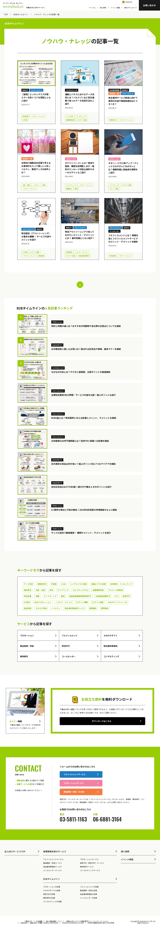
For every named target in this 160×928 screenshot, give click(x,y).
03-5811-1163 (73, 819)
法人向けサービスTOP (14, 851)
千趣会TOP (28, 921)
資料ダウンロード (130, 7)
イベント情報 (115, 7)
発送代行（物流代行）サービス (92, 863)
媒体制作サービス (87, 866)
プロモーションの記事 (51, 886)
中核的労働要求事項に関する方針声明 (101, 923)
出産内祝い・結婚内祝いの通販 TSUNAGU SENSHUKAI (39, 923)
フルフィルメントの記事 (89, 886)
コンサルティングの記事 (52, 901)
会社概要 (39, 921)
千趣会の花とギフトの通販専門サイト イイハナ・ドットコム (87, 921)
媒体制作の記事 (49, 898)
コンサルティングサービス (90, 870)
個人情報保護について (54, 921)
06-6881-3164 (107, 819)
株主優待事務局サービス (52, 866)
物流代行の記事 (49, 894)
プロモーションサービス (89, 859)
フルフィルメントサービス (53, 859)
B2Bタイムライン (20, 14)
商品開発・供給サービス (52, 863)
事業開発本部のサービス (54, 851)
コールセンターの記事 (88, 898)
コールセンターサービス (52, 870)
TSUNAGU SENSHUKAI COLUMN (73, 923)
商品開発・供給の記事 (88, 890)
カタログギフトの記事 (51, 890)
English (129, 2)
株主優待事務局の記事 (88, 894)
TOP (6, 14)
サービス (92, 7)
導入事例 (103, 7)
